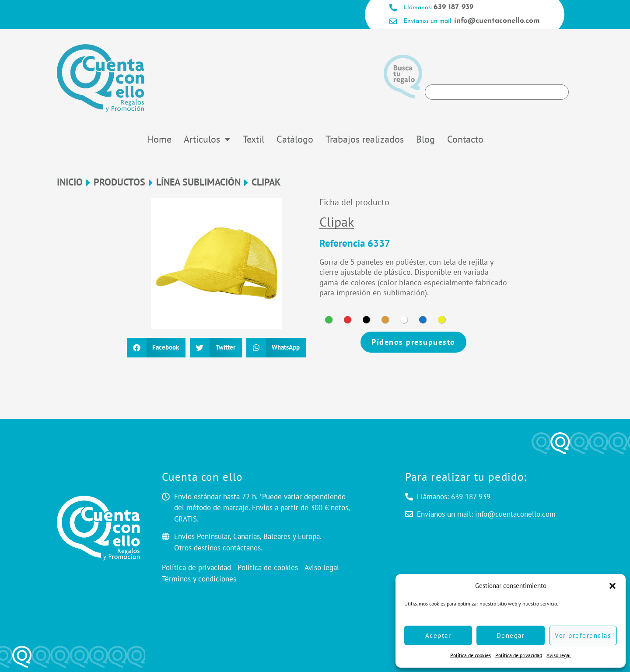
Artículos (207, 139)
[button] (612, 585)
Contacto (465, 139)
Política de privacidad (518, 655)
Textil (253, 139)
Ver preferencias (583, 635)
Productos (119, 182)
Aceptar (438, 635)
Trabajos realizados (365, 139)
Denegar (511, 635)
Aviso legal (558, 655)
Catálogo (294, 139)
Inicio (70, 182)
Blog (425, 139)
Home (159, 139)
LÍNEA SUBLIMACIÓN (198, 182)
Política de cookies (470, 655)
